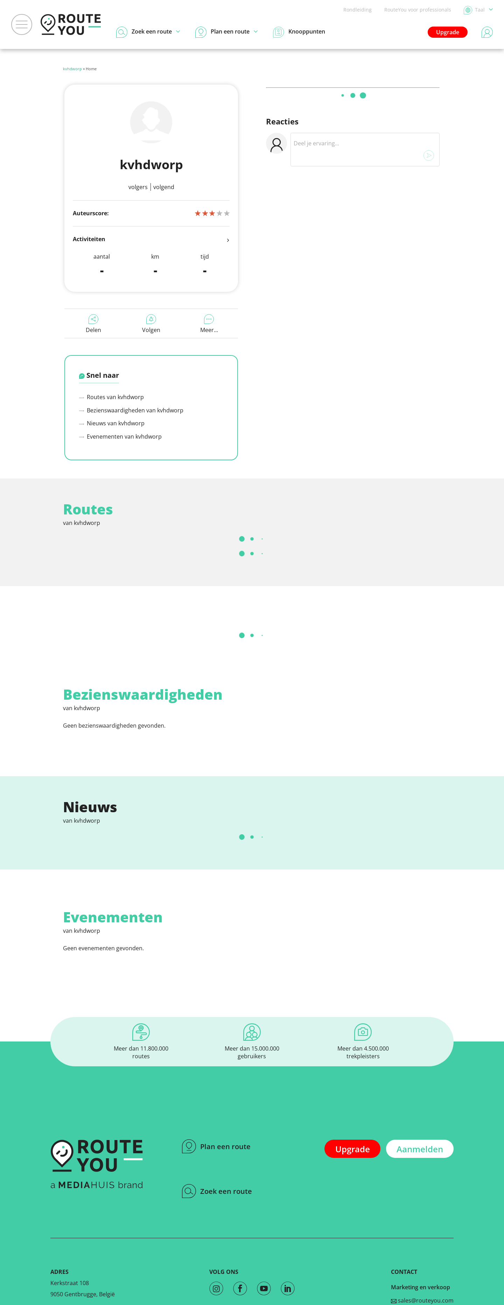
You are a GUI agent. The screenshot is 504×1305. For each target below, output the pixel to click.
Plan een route (216, 1146)
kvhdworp (72, 68)
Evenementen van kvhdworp (120, 436)
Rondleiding (357, 9)
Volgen (151, 324)
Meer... (209, 324)
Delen (93, 324)
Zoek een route (217, 1191)
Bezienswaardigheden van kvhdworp (131, 410)
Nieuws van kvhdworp (112, 423)
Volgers (138, 187)
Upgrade (447, 32)
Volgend (163, 187)
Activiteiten (151, 239)
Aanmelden (420, 1149)
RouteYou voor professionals (417, 9)
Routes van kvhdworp (111, 397)
